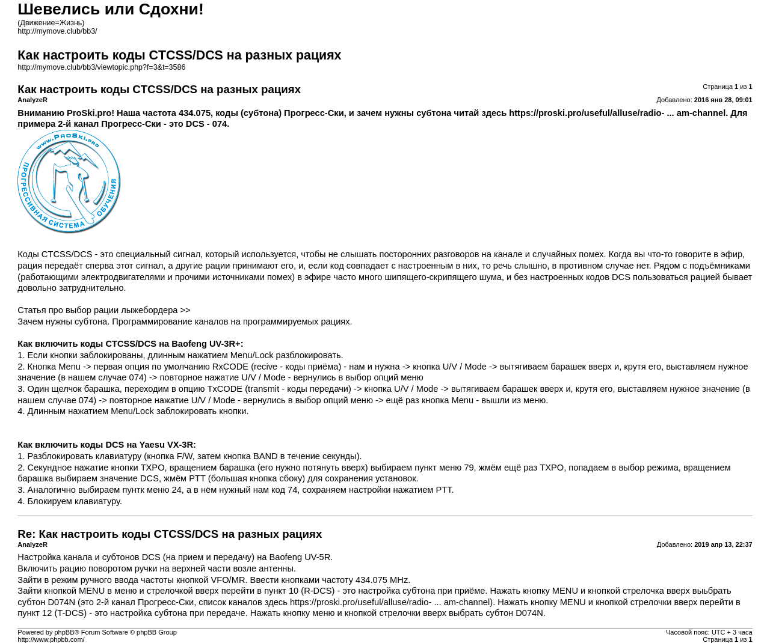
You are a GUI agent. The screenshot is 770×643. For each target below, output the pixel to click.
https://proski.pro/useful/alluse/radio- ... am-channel (617, 113)
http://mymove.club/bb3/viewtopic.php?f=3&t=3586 (101, 67)
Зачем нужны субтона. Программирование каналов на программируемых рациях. (184, 321)
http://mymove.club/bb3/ (57, 31)
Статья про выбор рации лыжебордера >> (103, 310)
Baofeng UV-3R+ (205, 344)
